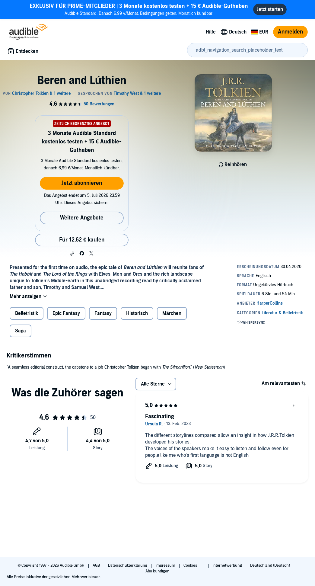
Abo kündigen (157, 571)
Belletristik (26, 313)
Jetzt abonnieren (82, 183)
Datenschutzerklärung (128, 565)
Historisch (137, 313)
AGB (97, 565)
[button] (72, 253)
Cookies (190, 565)
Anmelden (290, 32)
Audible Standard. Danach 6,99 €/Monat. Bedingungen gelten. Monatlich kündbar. (139, 9)
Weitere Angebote (81, 218)
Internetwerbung (227, 565)
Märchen (171, 313)
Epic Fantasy (66, 313)
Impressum (165, 565)
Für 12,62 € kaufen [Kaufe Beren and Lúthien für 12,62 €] (81, 240)
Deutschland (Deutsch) (270, 565)
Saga (20, 331)
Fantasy (103, 313)
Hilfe (211, 32)
